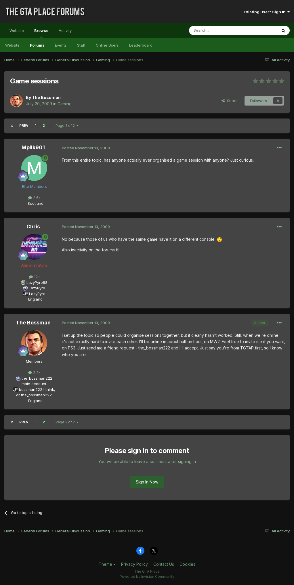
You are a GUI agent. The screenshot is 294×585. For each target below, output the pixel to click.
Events (61, 45)
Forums (37, 45)
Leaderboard (140, 45)
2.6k (34, 197)
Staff (81, 45)
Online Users (107, 45)
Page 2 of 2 (67, 125)
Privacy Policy (134, 564)
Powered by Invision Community (147, 576)
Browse (41, 33)
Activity (65, 30)
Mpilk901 (33, 147)
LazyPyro (37, 288)
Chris (33, 226)
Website (16, 30)
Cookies (187, 564)
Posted (86, 148)
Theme (107, 564)
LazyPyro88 (36, 282)
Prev (23, 125)
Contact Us (163, 564)
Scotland (33, 203)
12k (34, 276)
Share (230, 100)
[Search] (218, 30)
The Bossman (46, 97)
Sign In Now (147, 481)
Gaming (65, 103)
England (34, 299)
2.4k (34, 372)
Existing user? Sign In (267, 11)
